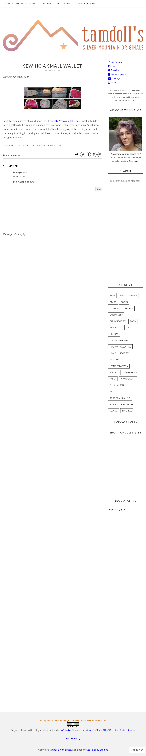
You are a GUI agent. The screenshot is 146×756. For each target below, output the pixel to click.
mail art (114, 372)
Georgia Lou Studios (97, 749)
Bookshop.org (117, 74)
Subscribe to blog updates (56, 3)
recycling (115, 391)
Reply (99, 189)
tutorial (127, 410)
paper (113, 378)
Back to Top (136, 750)
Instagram (115, 62)
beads (113, 302)
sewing (17, 155)
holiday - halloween (121, 340)
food (133, 321)
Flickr (112, 82)
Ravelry (113, 70)
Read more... (134, 161)
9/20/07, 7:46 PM (19, 176)
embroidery (116, 314)
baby (112, 295)
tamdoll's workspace (60, 749)
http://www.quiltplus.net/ (67, 121)
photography (127, 378)
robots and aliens (120, 398)
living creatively (119, 366)
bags (122, 295)
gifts (9, 155)
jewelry (124, 353)
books (124, 302)
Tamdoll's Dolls (86, 3)
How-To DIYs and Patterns (20, 3)
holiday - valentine (120, 346)
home (113, 353)
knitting (114, 359)
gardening (115, 327)
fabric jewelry (117, 321)
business (114, 308)
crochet (128, 308)
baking (133, 295)
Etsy (111, 66)
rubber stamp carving (122, 404)
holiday (114, 334)
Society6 (114, 78)
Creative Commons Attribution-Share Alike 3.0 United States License (98, 730)
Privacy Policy (73, 738)
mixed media (130, 372)
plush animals (117, 385)
